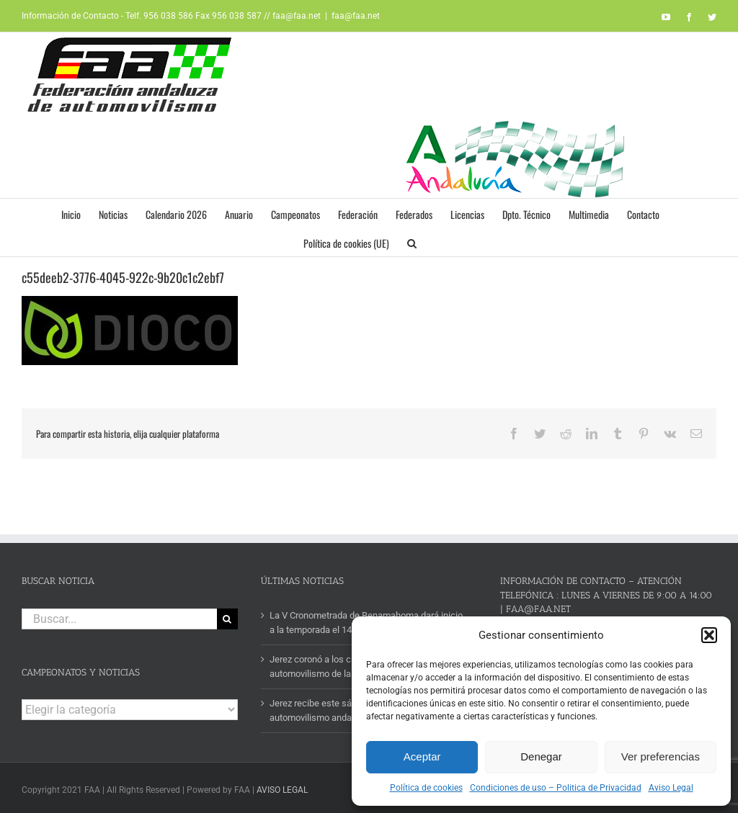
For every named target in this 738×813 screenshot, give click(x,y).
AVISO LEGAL (282, 790)
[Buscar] (227, 618)
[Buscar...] (119, 618)
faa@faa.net (356, 16)
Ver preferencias (660, 756)
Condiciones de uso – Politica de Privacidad (555, 788)
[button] (709, 635)
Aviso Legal (671, 788)
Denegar (541, 756)
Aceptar (422, 756)
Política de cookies (426, 788)
